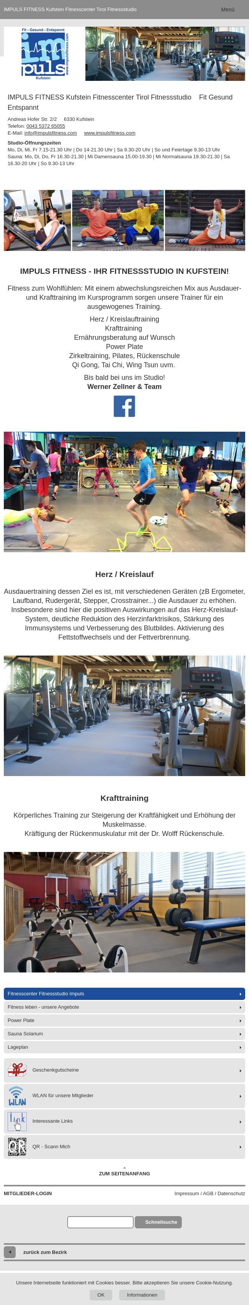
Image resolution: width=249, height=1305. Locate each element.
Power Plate (21, 1020)
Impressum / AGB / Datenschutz (210, 1193)
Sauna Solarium (25, 1034)
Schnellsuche (161, 1222)
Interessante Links (40, 1121)
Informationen (142, 1295)
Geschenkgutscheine (43, 1070)
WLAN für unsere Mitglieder (51, 1096)
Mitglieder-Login (28, 1193)
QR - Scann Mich (39, 1147)
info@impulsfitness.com (50, 133)
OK (101, 1295)
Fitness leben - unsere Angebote (43, 1007)
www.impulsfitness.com (109, 133)
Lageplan (18, 1047)
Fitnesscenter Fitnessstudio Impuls (46, 993)
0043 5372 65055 (45, 126)
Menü (227, 9)
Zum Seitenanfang (124, 1171)
